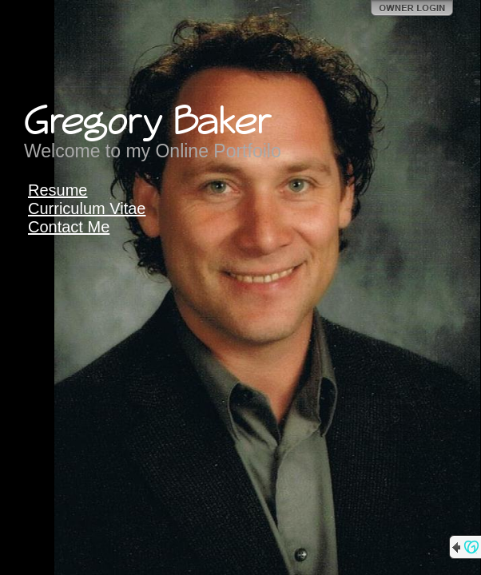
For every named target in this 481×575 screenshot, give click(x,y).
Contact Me (68, 227)
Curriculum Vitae (86, 208)
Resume (57, 190)
